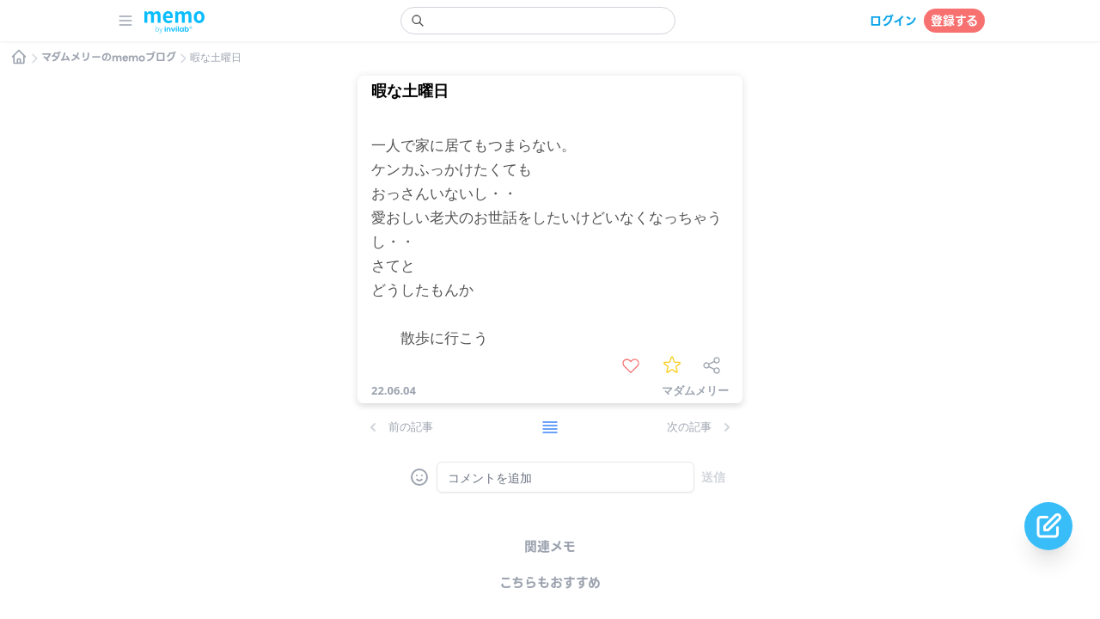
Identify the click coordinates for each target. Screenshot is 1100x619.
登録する (954, 20)
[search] (537, 20)
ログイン (893, 20)
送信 (713, 477)
